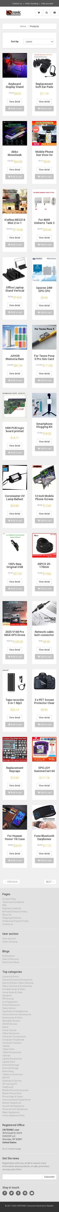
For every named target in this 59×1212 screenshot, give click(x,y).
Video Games (9, 1010)
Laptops (6, 1058)
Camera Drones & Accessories (17, 982)
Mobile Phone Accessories (15, 1092)
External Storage (10, 1067)
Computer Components (14, 1039)
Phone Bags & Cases (12, 1099)
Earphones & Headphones (15, 1014)
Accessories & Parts (12, 1020)
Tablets (6, 1048)
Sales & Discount (10, 961)
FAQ (4, 907)
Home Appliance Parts (13, 1118)
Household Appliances (13, 1108)
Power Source (9, 1032)
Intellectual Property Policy (15, 923)
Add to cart (15, 108)
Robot (5, 1029)
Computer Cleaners (12, 1045)
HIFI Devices (8, 1001)
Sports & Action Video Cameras (18, 985)
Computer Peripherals (13, 1042)
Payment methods (11, 911)
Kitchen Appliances (11, 1105)
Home (23, 26)
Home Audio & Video (12, 995)
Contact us (17, 4)
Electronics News (10, 965)
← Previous (11, 882)
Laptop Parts (8, 1064)
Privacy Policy (9, 901)
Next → (50, 882)
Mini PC (6, 1080)
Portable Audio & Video (13, 991)
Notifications (8, 958)
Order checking (31, 4)
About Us (6, 917)
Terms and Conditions (13, 904)
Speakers (7, 998)
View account (47, 4)
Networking (8, 1073)
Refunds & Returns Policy (14, 914)
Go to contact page (11, 1151)
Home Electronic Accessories (16, 1017)
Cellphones (7, 1089)
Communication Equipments (16, 1102)
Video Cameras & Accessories (17, 988)
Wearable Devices (11, 1023)
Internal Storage (10, 1070)
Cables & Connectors (12, 1077)
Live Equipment (10, 1004)
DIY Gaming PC (9, 1086)
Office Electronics (11, 1036)
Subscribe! (49, 1179)
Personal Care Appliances (15, 1111)
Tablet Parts (8, 1051)
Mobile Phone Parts (12, 1096)
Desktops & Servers (12, 1083)
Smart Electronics (11, 1007)
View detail (14, 101)
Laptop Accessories (12, 1061)
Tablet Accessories (11, 1055)
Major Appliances (11, 1115)
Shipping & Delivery (11, 920)
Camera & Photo (10, 979)
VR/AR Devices (9, 1026)
